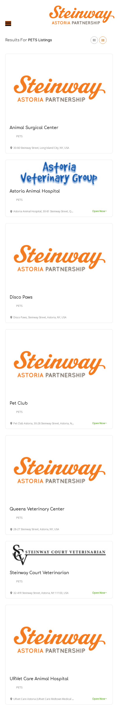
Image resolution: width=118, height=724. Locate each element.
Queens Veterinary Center (37, 509)
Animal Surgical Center (34, 128)
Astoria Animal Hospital (35, 191)
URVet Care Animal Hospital (39, 679)
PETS (19, 136)
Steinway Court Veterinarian (39, 573)
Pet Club (19, 403)
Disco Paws (21, 297)
